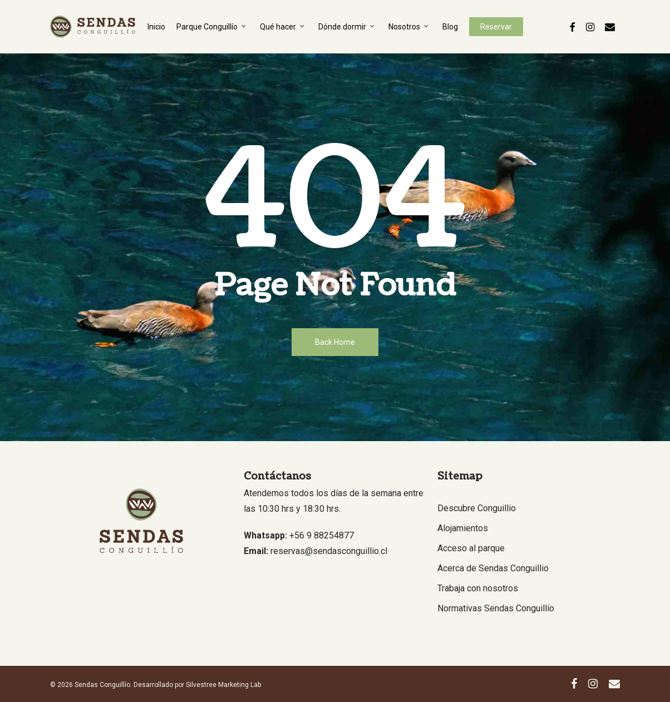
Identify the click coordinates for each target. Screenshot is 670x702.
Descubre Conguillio (476, 508)
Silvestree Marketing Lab (223, 685)
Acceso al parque (471, 548)
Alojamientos (462, 528)
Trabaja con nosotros (477, 588)
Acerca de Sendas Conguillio (493, 568)
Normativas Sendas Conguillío (495, 608)
